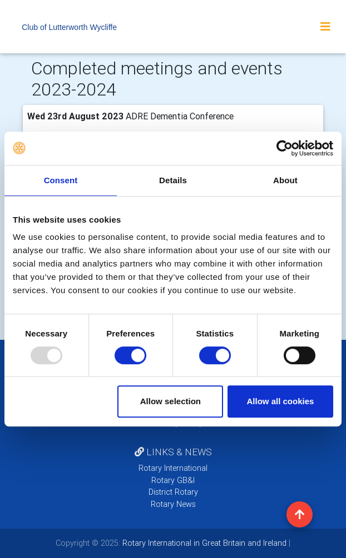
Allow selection (170, 401)
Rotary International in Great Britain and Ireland (203, 543)
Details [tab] (173, 180)
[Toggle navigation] (325, 26)
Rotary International (173, 468)
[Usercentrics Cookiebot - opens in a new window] (284, 148)
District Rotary (173, 492)
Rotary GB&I (173, 480)
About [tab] (285, 180)
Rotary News (173, 504)
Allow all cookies (280, 401)
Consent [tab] (61, 180)
